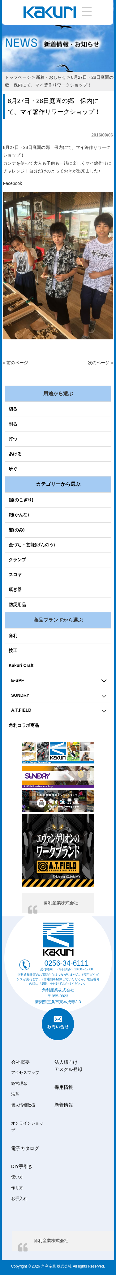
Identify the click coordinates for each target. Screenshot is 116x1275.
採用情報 (63, 1087)
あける (15, 453)
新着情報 (63, 1104)
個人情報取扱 (23, 1105)
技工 (13, 650)
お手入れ (19, 1199)
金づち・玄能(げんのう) (32, 544)
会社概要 (20, 1062)
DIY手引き (22, 1166)
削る (13, 424)
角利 (13, 635)
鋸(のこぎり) (21, 499)
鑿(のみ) (16, 529)
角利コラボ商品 (24, 725)
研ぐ (13, 468)
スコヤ (15, 574)
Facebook (12, 183)
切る (13, 408)
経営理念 (19, 1083)
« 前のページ (15, 362)
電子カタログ (25, 1148)
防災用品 (17, 604)
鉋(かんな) (19, 514)
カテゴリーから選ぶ (58, 484)
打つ (13, 438)
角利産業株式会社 (61, 902)
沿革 (15, 1094)
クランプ (17, 559)
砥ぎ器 (15, 589)
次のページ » (100, 362)
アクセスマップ (25, 1073)
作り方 (17, 1188)
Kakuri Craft (21, 665)
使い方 (17, 1177)
